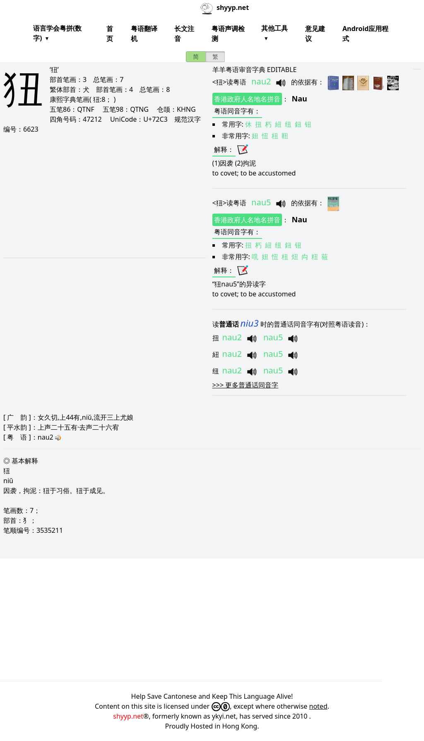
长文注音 (184, 33)
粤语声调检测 (228, 33)
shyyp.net (128, 716)
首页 (109, 33)
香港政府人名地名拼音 (247, 98)
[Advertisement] (101, 195)
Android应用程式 (365, 33)
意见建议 (315, 33)
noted (318, 706)
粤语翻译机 (144, 33)
